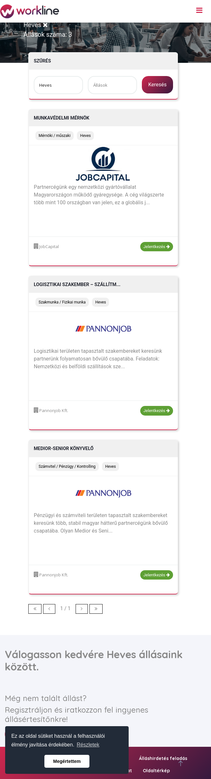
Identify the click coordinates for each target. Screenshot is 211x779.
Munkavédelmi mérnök (61, 118)
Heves (35, 25)
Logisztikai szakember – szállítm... (77, 284)
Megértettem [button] (67, 761)
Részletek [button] (88, 744)
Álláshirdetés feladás (163, 758)
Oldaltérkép (156, 771)
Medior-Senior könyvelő (64, 448)
